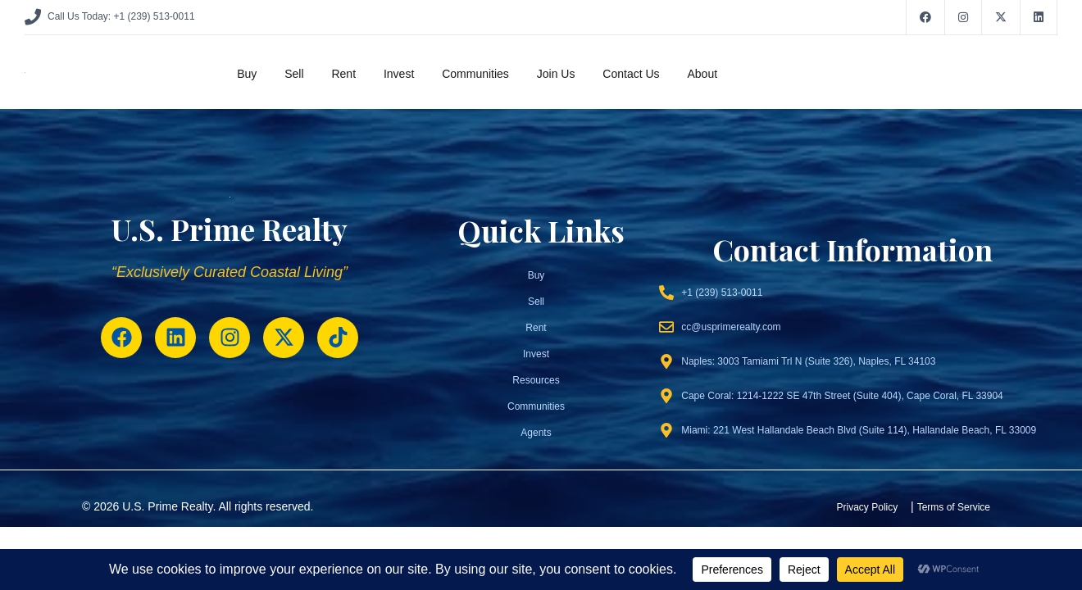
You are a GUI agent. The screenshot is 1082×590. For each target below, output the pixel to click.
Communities (475, 73)
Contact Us (630, 73)
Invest (399, 73)
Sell (293, 73)
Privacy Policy (867, 507)
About (702, 73)
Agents (536, 432)
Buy (247, 73)
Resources (535, 380)
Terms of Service (953, 507)
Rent (343, 73)
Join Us (556, 73)
